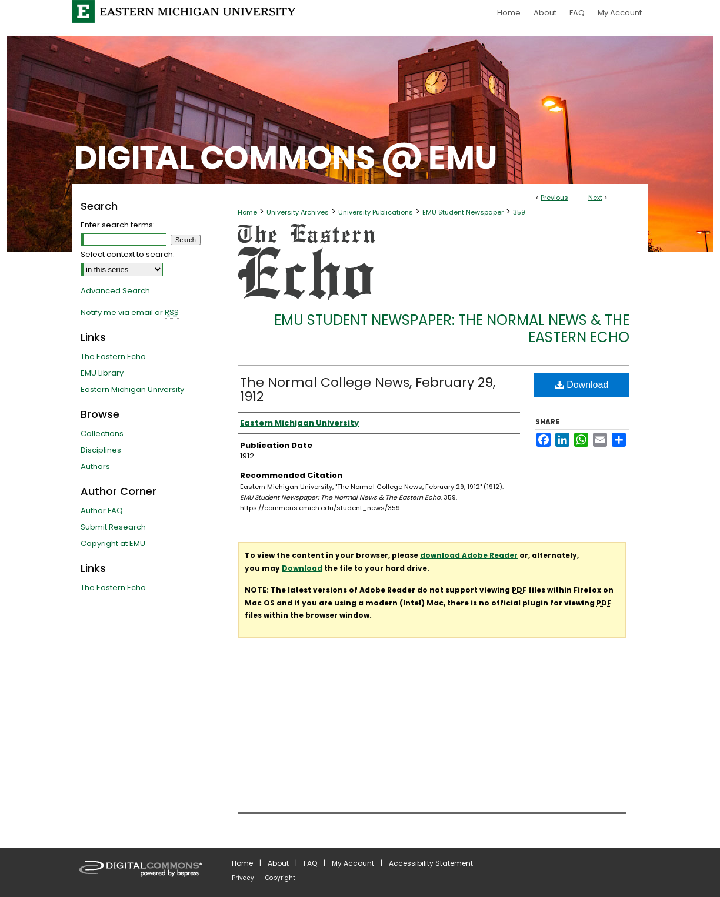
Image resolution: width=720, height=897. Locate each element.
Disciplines (101, 450)
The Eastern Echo (113, 356)
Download (582, 385)
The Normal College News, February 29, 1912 (367, 389)
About (278, 863)
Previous (554, 197)
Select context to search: (128, 254)
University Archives (297, 212)
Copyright (280, 877)
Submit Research (113, 527)
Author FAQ (102, 510)
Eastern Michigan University (132, 389)
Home (247, 212)
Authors (95, 466)
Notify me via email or (130, 313)
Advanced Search (115, 290)
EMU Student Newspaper (463, 212)
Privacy (243, 877)
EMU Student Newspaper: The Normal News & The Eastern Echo (451, 328)
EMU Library (102, 373)
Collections (102, 433)
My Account (353, 863)
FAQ (310, 863)
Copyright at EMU (113, 543)
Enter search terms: (118, 224)
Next (595, 197)
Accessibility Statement (431, 863)
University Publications (375, 212)
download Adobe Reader (469, 555)
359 (519, 212)
